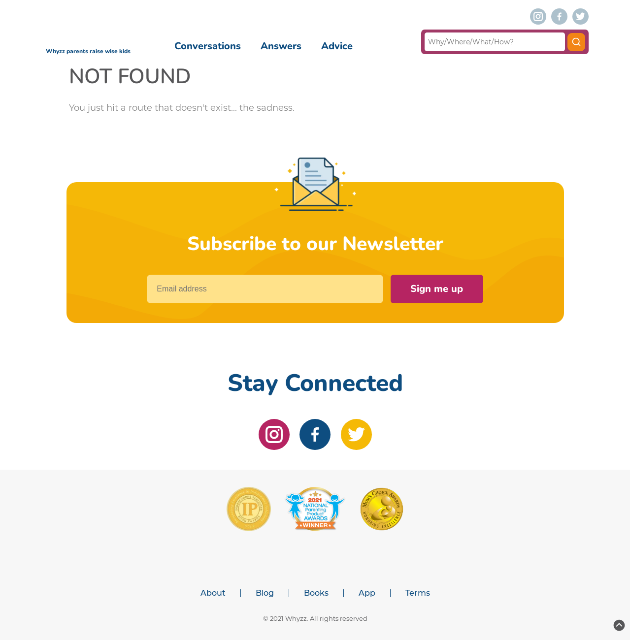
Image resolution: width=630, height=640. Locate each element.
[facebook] (559, 16)
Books (316, 593)
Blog (265, 593)
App (367, 593)
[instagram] (538, 16)
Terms (417, 593)
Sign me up (436, 288)
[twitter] (580, 16)
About (213, 593)
